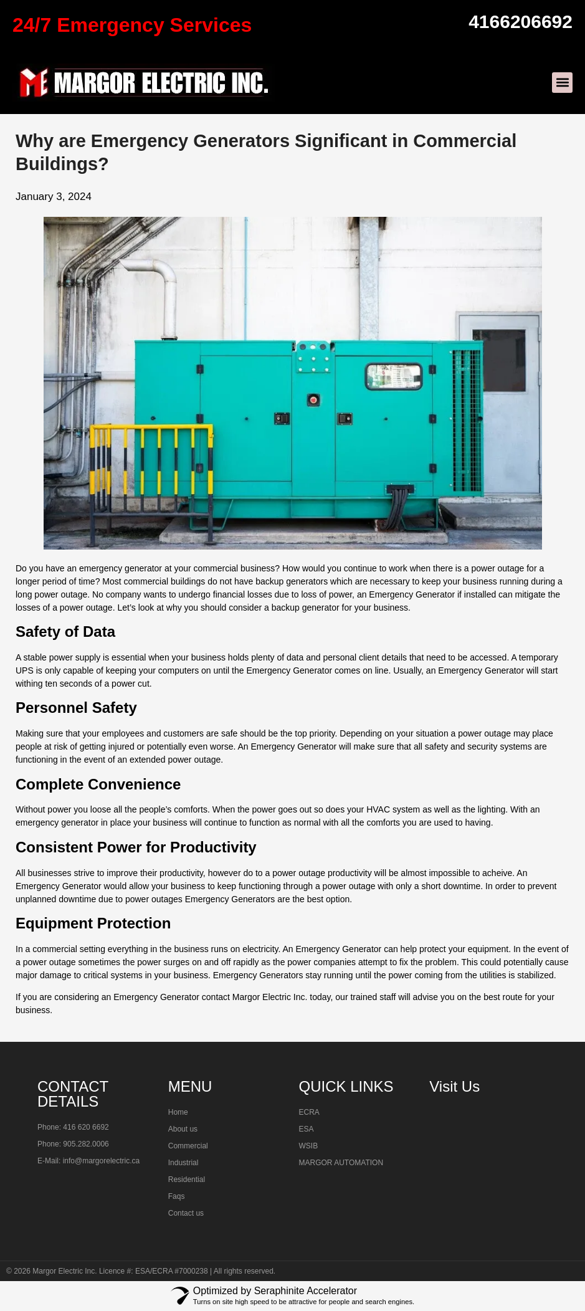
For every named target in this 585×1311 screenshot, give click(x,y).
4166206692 (520, 21)
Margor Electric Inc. (64, 1271)
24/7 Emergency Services (132, 25)
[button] (562, 82)
